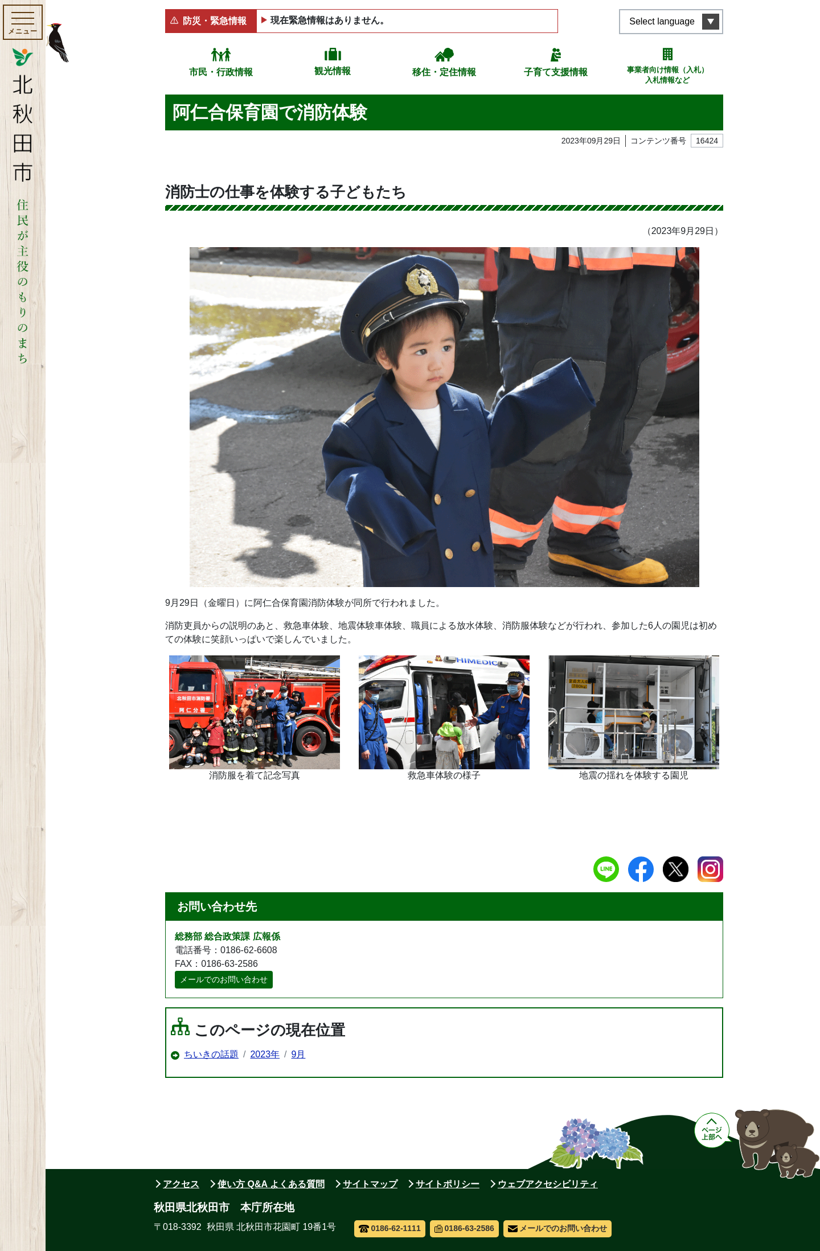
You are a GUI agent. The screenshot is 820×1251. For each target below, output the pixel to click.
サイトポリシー (447, 1184)
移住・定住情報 (444, 72)
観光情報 (332, 71)
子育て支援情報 (556, 72)
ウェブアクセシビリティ (548, 1184)
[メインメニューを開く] (23, 22)
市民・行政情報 (221, 72)
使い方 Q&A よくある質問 (271, 1184)
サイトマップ (370, 1184)
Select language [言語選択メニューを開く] (662, 21)
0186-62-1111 (390, 1228)
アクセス (181, 1184)
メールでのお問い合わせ (224, 979)
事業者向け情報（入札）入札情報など (667, 74)
